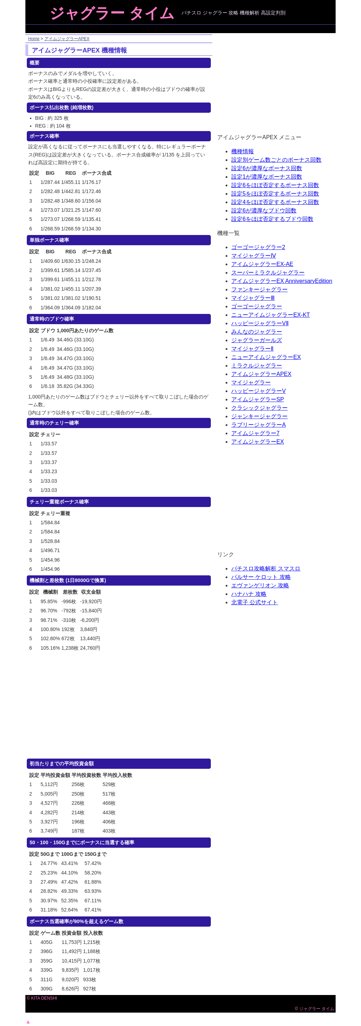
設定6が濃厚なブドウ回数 (263, 211)
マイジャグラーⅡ (252, 349)
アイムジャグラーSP (257, 399)
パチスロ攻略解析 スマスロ (265, 568)
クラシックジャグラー (259, 408)
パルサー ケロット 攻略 (261, 577)
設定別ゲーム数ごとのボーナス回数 (276, 160)
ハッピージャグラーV (258, 391)
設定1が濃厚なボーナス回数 (266, 177)
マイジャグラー (251, 382)
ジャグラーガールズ (256, 340)
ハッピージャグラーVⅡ (260, 323)
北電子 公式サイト (254, 602)
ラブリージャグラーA (258, 425)
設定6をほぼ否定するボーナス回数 (275, 185)
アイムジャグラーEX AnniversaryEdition (281, 281)
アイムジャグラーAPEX (67, 38)
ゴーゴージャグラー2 (258, 247)
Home (33, 38)
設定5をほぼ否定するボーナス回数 (275, 194)
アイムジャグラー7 (255, 433)
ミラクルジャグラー (256, 366)
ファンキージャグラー (259, 289)
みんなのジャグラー (256, 332)
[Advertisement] (181, 28)
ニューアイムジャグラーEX (266, 357)
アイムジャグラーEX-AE (262, 264)
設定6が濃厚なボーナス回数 (266, 168)
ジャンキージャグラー (259, 416)
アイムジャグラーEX (257, 442)
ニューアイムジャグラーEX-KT (270, 315)
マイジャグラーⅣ (253, 256)
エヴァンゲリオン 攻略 (260, 585)
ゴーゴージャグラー (256, 306)
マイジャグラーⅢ (253, 298)
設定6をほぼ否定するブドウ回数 (272, 219)
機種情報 (242, 151)
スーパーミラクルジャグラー (268, 273)
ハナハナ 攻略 (249, 594)
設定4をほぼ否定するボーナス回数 (275, 202)
